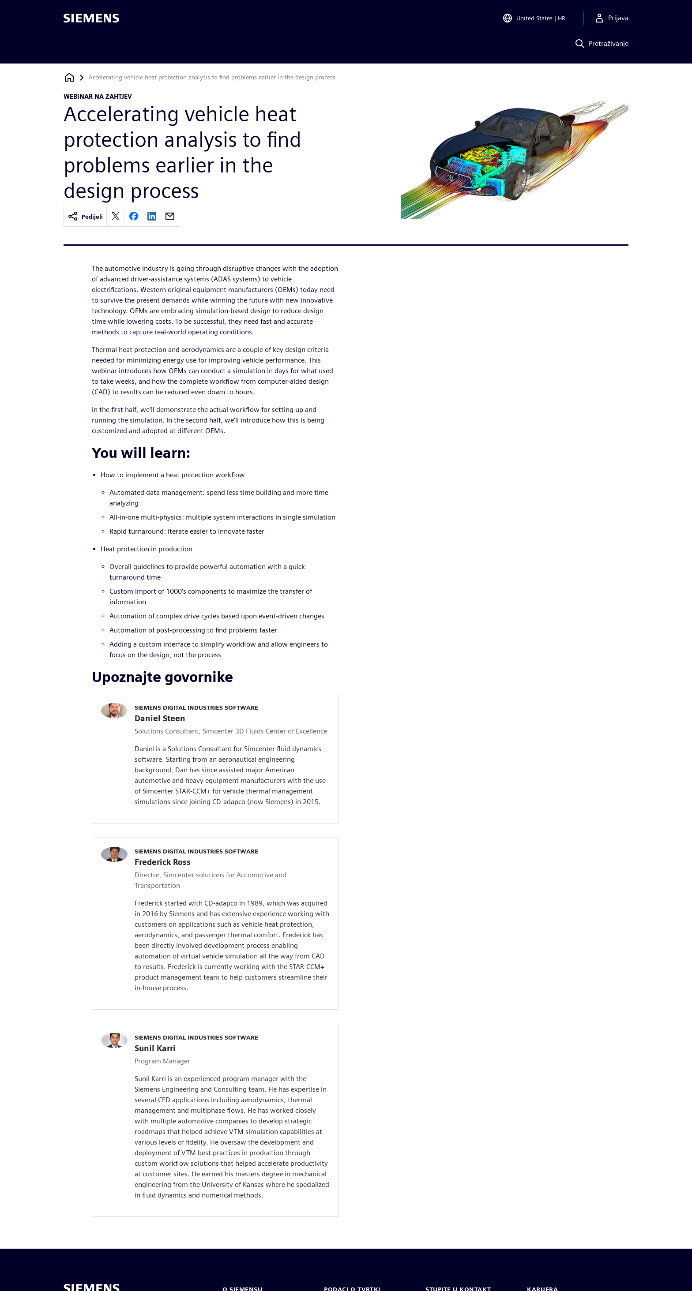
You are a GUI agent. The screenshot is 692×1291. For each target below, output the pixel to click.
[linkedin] (152, 216)
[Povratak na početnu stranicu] (69, 77)
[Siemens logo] (91, 19)
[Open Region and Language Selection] (534, 19)
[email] (170, 216)
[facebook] (134, 216)
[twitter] (115, 216)
